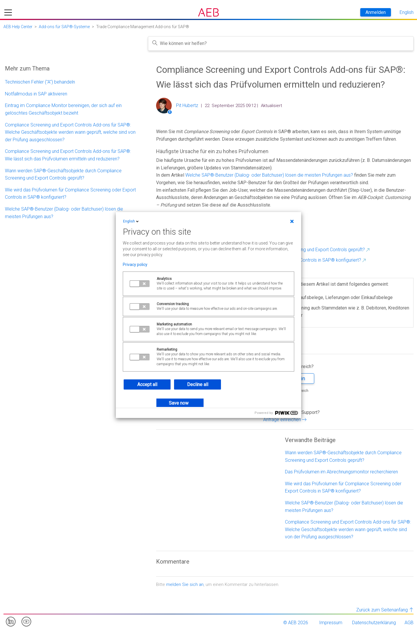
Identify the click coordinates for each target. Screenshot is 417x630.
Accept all (147, 384)
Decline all (197, 384)
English (131, 221)
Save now (179, 403)
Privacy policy (135, 264)
